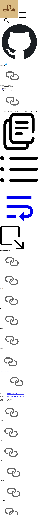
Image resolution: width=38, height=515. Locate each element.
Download (1, 89)
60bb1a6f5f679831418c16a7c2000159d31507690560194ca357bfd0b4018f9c (15, 399)
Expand (2, 290)
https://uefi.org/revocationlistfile (4, 350)
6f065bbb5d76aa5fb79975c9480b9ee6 (11, 395)
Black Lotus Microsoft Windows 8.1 (5, 371)
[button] (23, 17)
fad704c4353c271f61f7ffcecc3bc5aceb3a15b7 (12, 398)
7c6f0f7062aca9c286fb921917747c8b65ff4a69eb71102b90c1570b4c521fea (15, 394)
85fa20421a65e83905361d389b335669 (11, 397)
